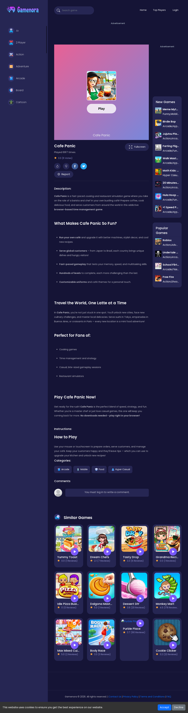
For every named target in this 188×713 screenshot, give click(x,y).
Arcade (16, 78)
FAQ (169, 696)
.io (13, 31)
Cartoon (17, 102)
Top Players (159, 10)
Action (16, 54)
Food (99, 469)
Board (15, 90)
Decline (178, 707)
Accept (164, 707)
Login (175, 10)
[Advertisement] (118, 32)
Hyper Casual (120, 469)
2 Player (16, 42)
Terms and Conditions (152, 696)
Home (143, 10)
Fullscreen (136, 147)
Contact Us (115, 696)
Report (64, 174)
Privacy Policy (130, 696)
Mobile (82, 469)
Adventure (18, 66)
